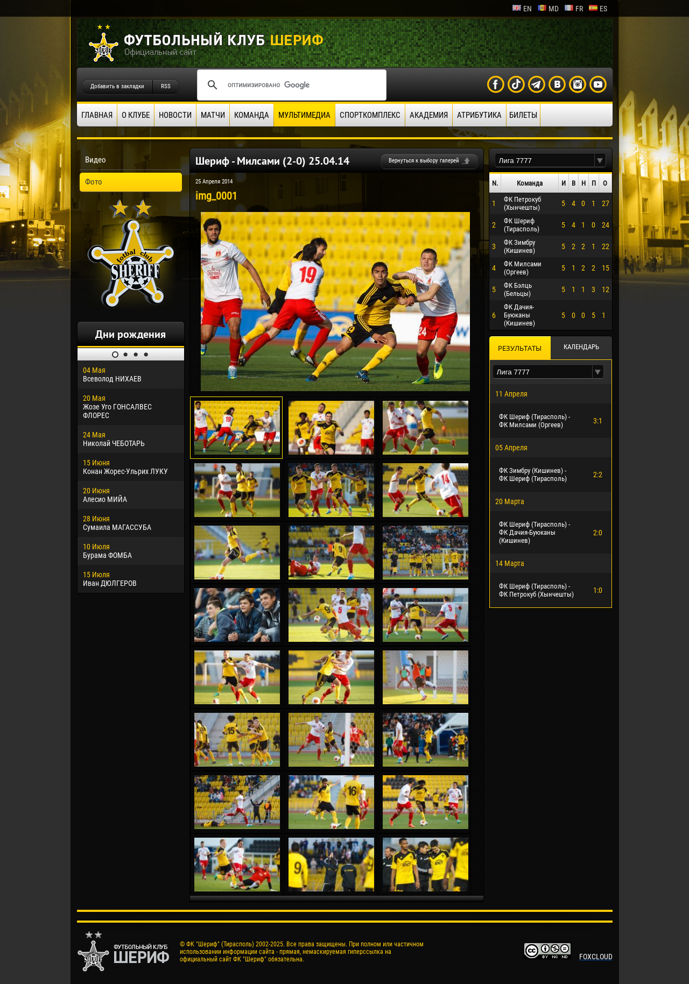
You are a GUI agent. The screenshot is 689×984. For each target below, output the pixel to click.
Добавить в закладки (117, 86)
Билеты (523, 115)
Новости (175, 115)
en (522, 8)
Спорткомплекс (370, 115)
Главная (97, 115)
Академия (429, 115)
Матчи (213, 115)
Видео (95, 160)
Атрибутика (479, 115)
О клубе (136, 115)
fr (573, 8)
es (597, 8)
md (548, 8)
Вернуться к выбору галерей (424, 160)
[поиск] (290, 85)
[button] (600, 160)
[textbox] (545, 160)
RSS (166, 86)
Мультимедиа (304, 115)
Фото (93, 182)
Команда (251, 115)
